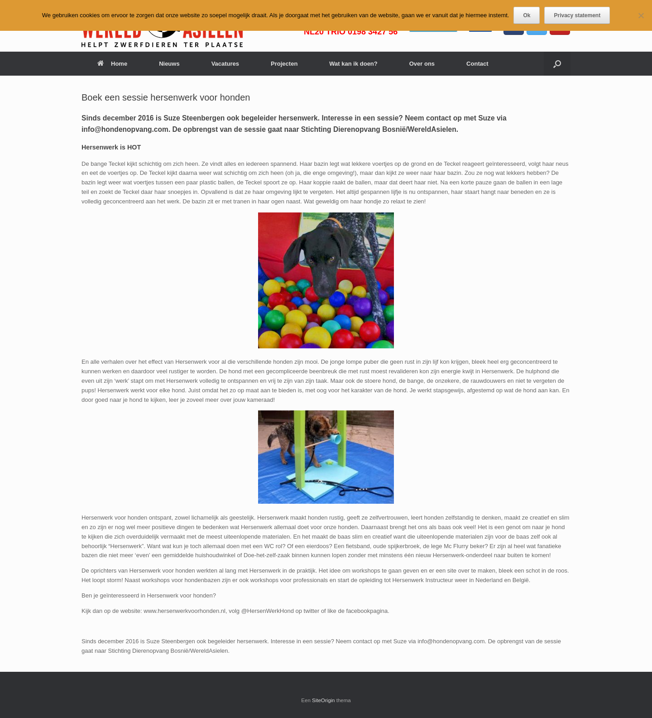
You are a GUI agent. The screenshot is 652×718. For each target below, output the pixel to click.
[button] (557, 64)
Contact (477, 63)
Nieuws (169, 63)
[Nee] (640, 15)
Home (112, 63)
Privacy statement (577, 15)
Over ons (422, 63)
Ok (526, 15)
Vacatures (225, 63)
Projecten (284, 63)
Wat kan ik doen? (353, 63)
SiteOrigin (323, 700)
